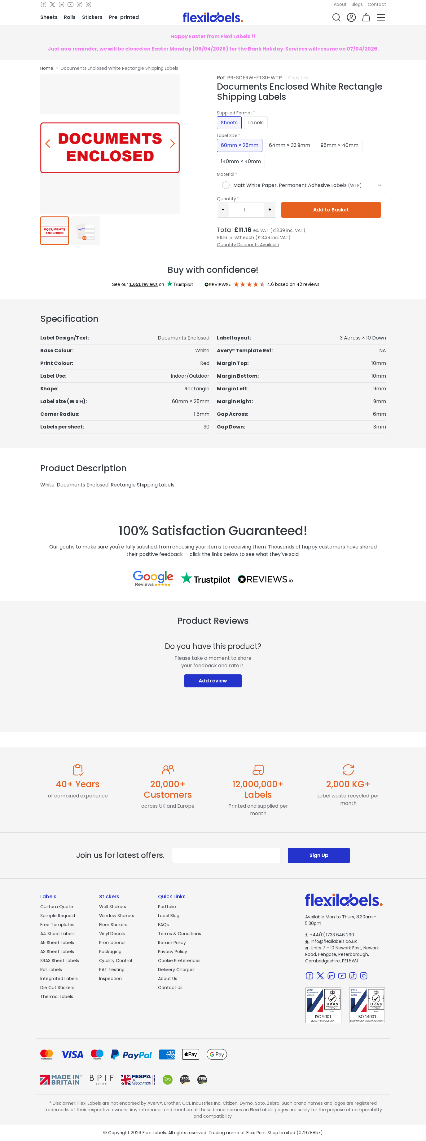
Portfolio (167, 906)
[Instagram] (88, 4)
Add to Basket (331, 209)
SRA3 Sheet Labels (59, 960)
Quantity (226, 199)
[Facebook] (43, 4)
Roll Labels (51, 969)
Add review (213, 680)
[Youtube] (70, 4)
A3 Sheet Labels (57, 951)
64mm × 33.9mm (289, 145)
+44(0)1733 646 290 (329, 935)
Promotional (112, 942)
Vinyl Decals (112, 933)
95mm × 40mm (339, 145)
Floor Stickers (113, 924)
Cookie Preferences (179, 960)
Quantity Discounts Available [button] (248, 245)
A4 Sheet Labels (57, 933)
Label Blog (168, 915)
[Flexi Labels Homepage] (213, 17)
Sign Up (319, 855)
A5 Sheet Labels (57, 942)
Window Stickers (116, 915)
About (340, 4)
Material (225, 174)
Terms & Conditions (179, 933)
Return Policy (172, 942)
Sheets (229, 122)
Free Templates (57, 924)
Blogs (357, 4)
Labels (256, 122)
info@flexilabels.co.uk (331, 941)
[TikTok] (79, 4)
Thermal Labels (56, 996)
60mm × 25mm (239, 145)
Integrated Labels (59, 978)
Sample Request (58, 915)
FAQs (163, 924)
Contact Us (170, 987)
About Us (167, 978)
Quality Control (115, 960)
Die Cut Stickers (57, 987)
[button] (336, 17)
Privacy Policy (172, 951)
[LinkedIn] (61, 4)
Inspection (110, 978)
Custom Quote (56, 906)
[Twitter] (52, 4)
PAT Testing (112, 969)
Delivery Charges (176, 969)
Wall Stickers (112, 906)
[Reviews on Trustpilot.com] (205, 578)
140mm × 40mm (241, 161)
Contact (377, 4)
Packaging (110, 951)
